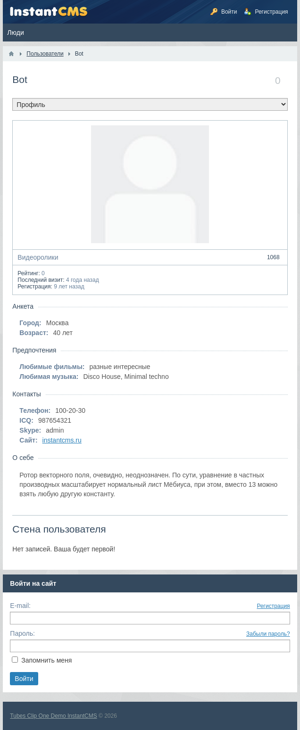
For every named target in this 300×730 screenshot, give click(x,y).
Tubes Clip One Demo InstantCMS (53, 716)
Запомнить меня (46, 660)
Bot (19, 79)
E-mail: (20, 605)
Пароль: (22, 633)
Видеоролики (149, 257)
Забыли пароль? (268, 634)
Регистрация (273, 606)
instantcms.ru (62, 440)
